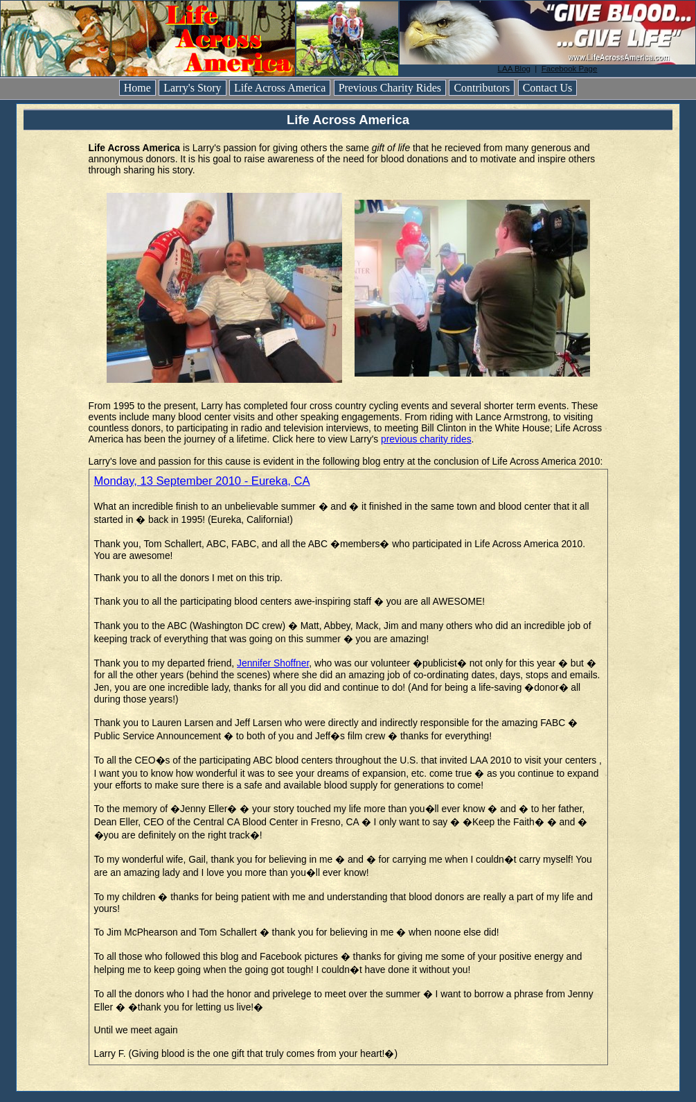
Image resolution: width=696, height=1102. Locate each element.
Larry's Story (192, 88)
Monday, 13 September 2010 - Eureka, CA (202, 481)
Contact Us (547, 88)
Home (137, 88)
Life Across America (279, 88)
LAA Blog (514, 68)
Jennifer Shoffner (273, 663)
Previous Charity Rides (390, 88)
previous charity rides (426, 439)
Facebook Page (570, 68)
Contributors (481, 88)
